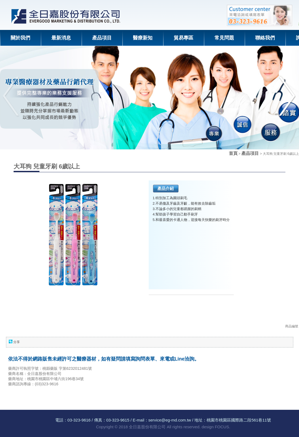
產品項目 (250, 153)
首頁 (233, 153)
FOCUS (222, 426)
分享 (16, 342)
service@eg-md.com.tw (169, 420)
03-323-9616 (79, 420)
